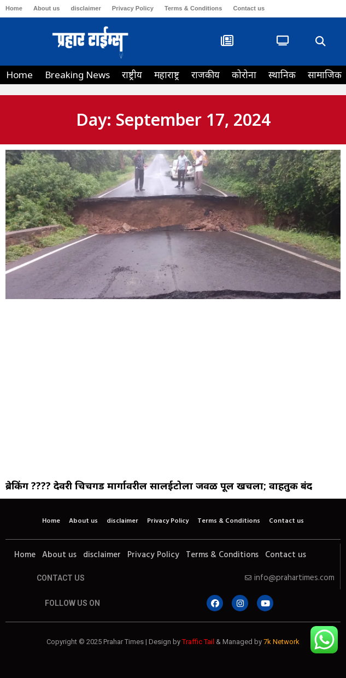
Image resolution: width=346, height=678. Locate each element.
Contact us (249, 8)
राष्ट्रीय (132, 74)
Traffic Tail (198, 642)
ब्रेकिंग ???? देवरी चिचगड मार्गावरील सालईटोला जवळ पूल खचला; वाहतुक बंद (158, 485)
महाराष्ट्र (166, 74)
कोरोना (244, 74)
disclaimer (86, 8)
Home (13, 8)
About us (46, 8)
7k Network (281, 642)
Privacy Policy (133, 8)
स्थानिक (282, 74)
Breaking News (77, 74)
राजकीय (205, 74)
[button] (320, 42)
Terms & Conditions (193, 8)
